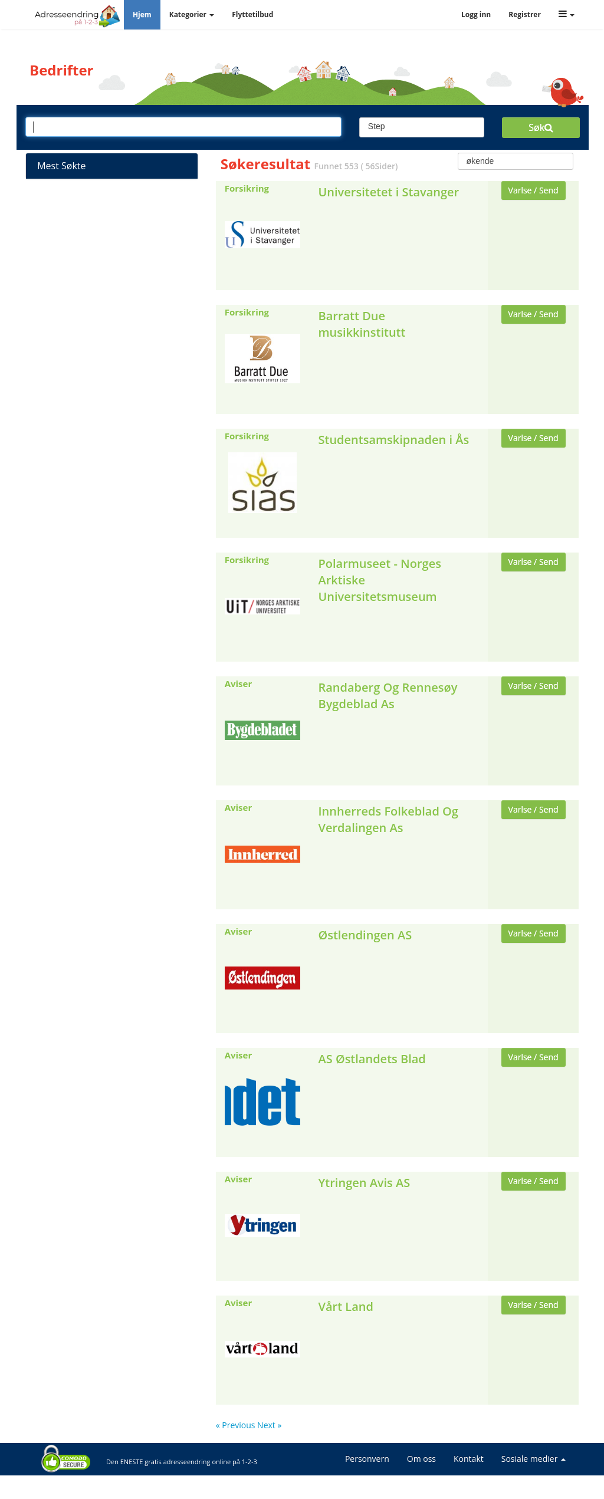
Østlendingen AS (365, 935)
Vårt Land (345, 1306)
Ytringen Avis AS (364, 1183)
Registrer (524, 14)
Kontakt (469, 1458)
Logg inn (476, 14)
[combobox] (422, 127)
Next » (269, 1425)
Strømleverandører (111, 199)
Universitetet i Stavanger (388, 192)
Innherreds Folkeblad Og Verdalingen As (388, 819)
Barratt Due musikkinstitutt (361, 324)
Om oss (421, 1458)
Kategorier (192, 14)
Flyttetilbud (252, 14)
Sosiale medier (533, 1458)
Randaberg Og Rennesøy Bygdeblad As (387, 695)
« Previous (236, 1425)
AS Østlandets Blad (371, 1059)
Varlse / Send (533, 190)
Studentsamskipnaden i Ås (393, 440)
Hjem (142, 14)
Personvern (367, 1458)
